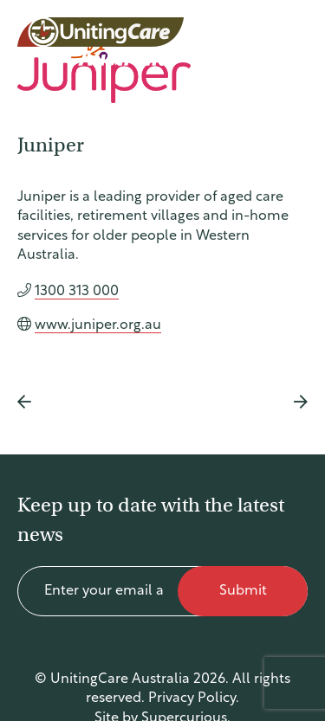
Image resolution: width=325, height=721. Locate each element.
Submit (243, 591)
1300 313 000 (77, 292)
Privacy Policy (192, 698)
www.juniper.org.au (98, 325)
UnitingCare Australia (101, 41)
